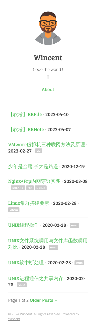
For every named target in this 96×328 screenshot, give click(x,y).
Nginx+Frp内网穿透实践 (34, 181)
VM (39, 151)
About (48, 89)
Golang (18, 188)
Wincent (48, 57)
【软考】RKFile (25, 114)
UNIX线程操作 (23, 224)
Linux (14, 209)
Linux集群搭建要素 (28, 202)
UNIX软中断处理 (26, 262)
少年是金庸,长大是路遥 (33, 166)
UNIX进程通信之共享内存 (35, 278)
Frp (30, 188)
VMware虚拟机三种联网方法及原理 (46, 144)
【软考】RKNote (26, 129)
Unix (74, 225)
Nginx (40, 188)
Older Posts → (44, 300)
